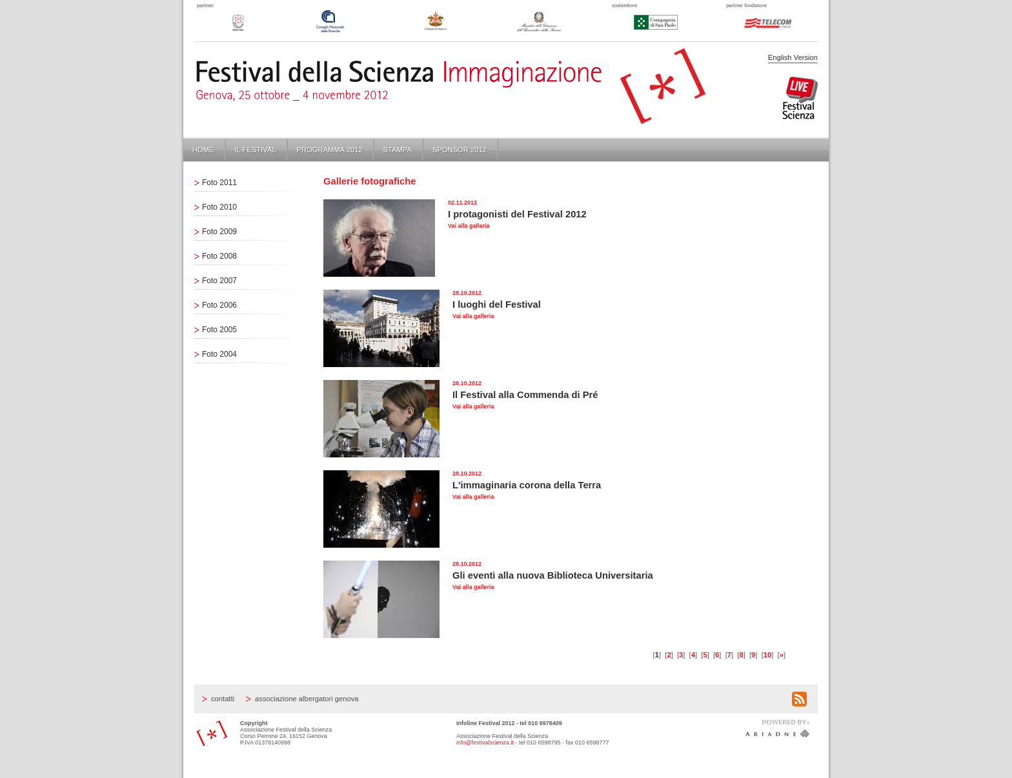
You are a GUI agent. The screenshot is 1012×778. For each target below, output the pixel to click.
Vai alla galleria (468, 226)
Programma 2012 (330, 150)
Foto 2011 (219, 182)
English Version (793, 57)
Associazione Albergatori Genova (306, 699)
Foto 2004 (219, 354)
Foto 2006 (219, 305)
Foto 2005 (219, 329)
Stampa (397, 150)
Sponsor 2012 (459, 150)
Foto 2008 (219, 256)
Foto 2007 (219, 280)
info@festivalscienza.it (485, 742)
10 (767, 655)
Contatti (222, 699)
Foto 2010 (219, 207)
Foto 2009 (219, 231)
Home (203, 150)
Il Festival (255, 150)
